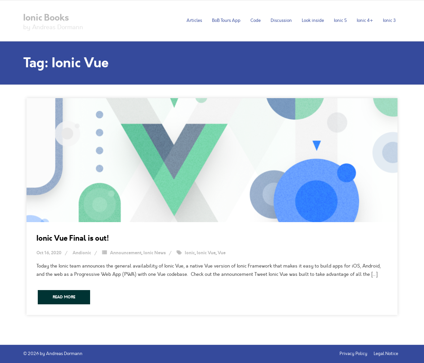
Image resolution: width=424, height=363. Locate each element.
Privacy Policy (353, 354)
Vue (222, 253)
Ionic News (154, 253)
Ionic (190, 253)
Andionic (82, 253)
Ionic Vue (206, 253)
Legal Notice (386, 354)
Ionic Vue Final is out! (72, 238)
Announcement (125, 253)
